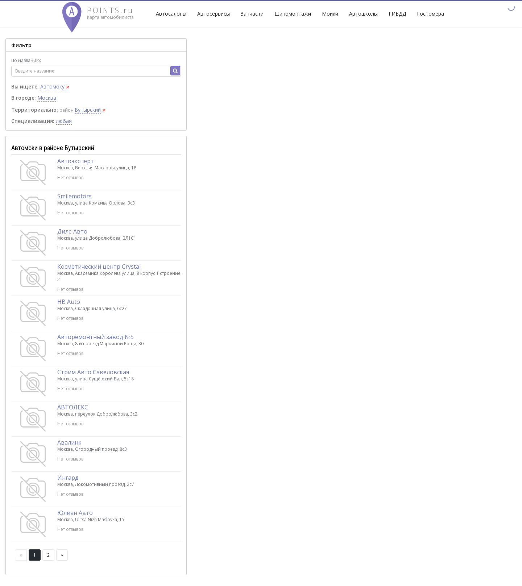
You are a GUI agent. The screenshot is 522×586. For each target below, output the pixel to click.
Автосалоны (171, 13)
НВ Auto (68, 302)
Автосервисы (213, 13)
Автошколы (363, 13)
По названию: (26, 60)
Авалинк (69, 442)
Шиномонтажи (292, 13)
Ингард (68, 478)
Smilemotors (74, 196)
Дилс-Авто (72, 231)
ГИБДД (397, 13)
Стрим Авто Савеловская (93, 372)
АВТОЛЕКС (72, 407)
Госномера (430, 13)
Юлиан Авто (75, 513)
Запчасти (252, 13)
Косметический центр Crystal (99, 267)
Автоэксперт (75, 161)
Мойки (330, 13)
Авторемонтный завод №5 (95, 337)
